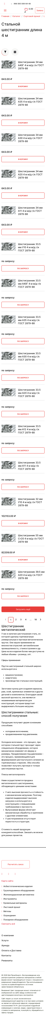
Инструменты (10, 899)
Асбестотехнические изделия (18, 886)
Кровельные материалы (15, 903)
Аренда (5, 945)
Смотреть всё (8, 924)
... (31, 619)
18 (35, 619)
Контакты (6, 955)
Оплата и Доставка (11, 950)
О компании (7, 935)
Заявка (39, 10)
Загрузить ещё (23, 609)
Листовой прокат (11, 907)
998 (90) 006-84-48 (22, 4)
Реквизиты (7, 960)
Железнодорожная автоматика (18, 894)
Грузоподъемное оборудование (18, 890)
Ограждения (9, 915)
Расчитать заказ (15, 864)
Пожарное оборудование (15, 919)
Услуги (4, 940)
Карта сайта (7, 881)
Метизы (7, 911)
